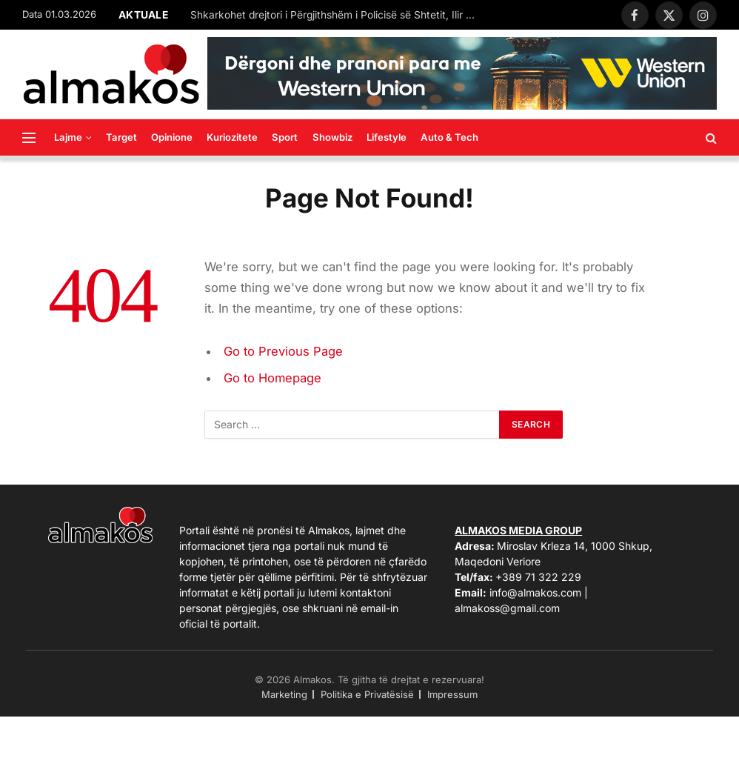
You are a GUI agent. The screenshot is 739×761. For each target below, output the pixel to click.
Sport (285, 137)
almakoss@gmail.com (507, 608)
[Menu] (29, 137)
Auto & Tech (449, 137)
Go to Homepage (273, 377)
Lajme (68, 137)
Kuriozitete (232, 137)
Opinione (172, 137)
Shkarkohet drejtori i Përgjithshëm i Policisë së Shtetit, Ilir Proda (338, 15)
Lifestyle (387, 137)
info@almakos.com (535, 592)
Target (121, 137)
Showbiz (332, 137)
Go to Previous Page (283, 351)
